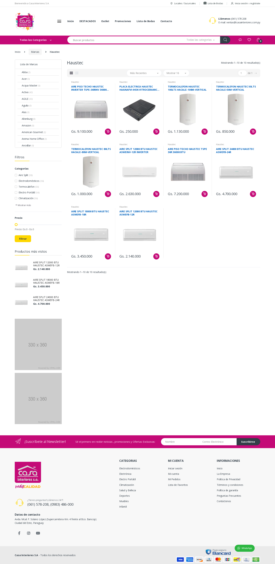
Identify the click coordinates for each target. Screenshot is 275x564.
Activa (27, 92)
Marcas (35, 51)
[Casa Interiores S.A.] (25, 21)
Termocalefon (29, 186)
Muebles (124, 501)
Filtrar (23, 238)
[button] (200, 39)
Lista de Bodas (213, 3)
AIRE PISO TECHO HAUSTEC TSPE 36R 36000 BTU (187, 150)
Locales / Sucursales (183, 3)
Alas (25, 112)
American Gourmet (34, 132)
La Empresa (223, 473)
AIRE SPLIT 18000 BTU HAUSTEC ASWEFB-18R (46, 281)
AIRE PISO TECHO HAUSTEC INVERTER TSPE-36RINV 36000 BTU (89, 88)
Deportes (124, 495)
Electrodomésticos (31, 181)
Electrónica (125, 473)
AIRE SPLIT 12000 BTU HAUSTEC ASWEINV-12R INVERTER (138, 150)
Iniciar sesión (175, 468)
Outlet (105, 21)
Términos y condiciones (230, 485)
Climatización (28, 198)
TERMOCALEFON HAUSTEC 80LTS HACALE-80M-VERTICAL (91, 150)
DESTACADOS (87, 21)
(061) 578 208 (238, 18)
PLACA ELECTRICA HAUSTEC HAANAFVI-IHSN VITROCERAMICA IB (139, 88)
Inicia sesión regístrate (245, 3)
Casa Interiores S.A (26, 555)
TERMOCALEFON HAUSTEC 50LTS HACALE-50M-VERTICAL (236, 88)
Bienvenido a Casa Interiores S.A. (32, 3)
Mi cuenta (173, 473)
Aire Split (26, 175)
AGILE (27, 98)
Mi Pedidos (174, 479)
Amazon (28, 125)
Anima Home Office (34, 138)
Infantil (123, 506)
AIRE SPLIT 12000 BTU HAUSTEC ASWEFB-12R (46, 264)
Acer (26, 78)
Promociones (123, 21)
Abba (26, 72)
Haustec (75, 81)
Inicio (70, 21)
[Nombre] (180, 441)
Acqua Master (31, 85)
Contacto (166, 21)
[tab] (71, 73)
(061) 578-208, (38, 504)
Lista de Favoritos (178, 485)
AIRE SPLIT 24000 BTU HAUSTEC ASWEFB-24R (46, 298)
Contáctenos (224, 501)
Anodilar (28, 145)
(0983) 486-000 (61, 504)
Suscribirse (248, 441)
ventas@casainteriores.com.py (243, 22)
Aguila (27, 105)
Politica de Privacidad (228, 479)
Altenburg (28, 118)
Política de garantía (227, 490)
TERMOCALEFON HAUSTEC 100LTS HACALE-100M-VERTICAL (187, 88)
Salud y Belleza (127, 490)
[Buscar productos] (124, 39)
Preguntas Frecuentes (229, 495)
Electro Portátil (29, 192)
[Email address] (218, 441)
